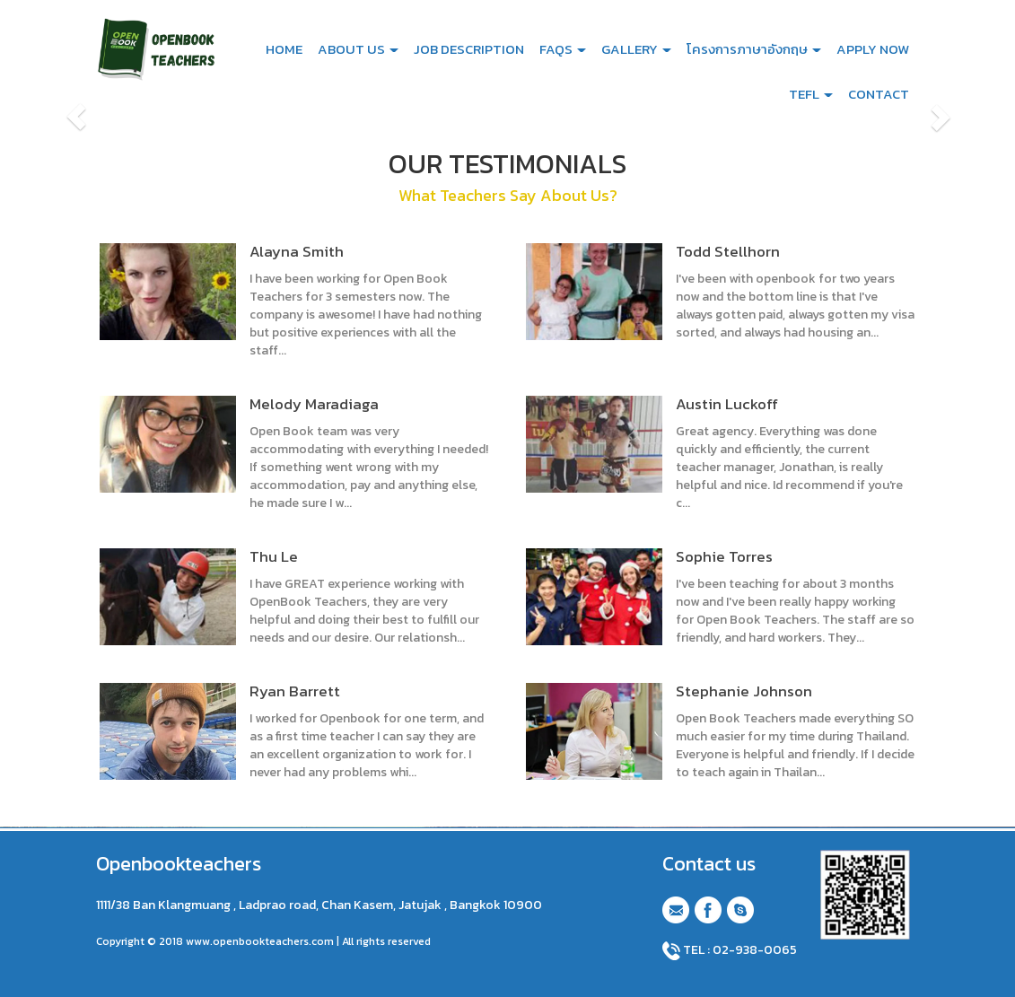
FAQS (562, 49)
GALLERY (636, 49)
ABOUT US (358, 49)
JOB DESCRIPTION (469, 49)
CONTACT (878, 93)
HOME (284, 49)
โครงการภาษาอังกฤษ (754, 49)
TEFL (811, 93)
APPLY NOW (872, 49)
